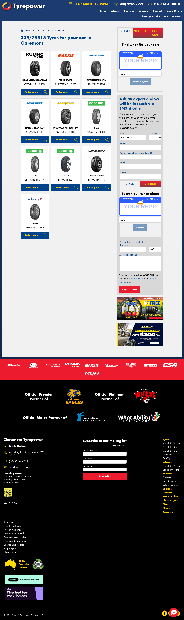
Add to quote (31, 92)
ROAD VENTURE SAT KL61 (34, 80)
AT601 (35, 223)
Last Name (87, 466)
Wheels (115, 10)
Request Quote (129, 289)
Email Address (90, 450)
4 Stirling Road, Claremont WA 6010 (26, 453)
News (166, 16)
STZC (96, 128)
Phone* (135, 152)
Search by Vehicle (171, 443)
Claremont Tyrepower (90, 4)
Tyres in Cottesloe (12, 526)
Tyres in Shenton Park (14, 533)
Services (129, 10)
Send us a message (19, 467)
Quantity (153, 133)
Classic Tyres (147, 16)
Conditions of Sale (38, 615)
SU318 (65, 175)
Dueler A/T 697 (96, 175)
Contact (157, 10)
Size (121, 133)
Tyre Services (169, 481)
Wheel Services (170, 484)
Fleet (158, 16)
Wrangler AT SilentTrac (66, 128)
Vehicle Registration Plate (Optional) (131, 244)
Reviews (176, 16)
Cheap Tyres (10, 552)
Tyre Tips (167, 458)
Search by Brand (171, 450)
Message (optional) (128, 254)
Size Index (9, 522)
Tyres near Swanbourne (15, 541)
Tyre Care (167, 454)
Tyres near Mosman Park (16, 537)
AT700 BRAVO (66, 80)
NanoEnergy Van (96, 80)
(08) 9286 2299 (131, 4)
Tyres (103, 10)
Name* (123, 143)
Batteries (167, 477)
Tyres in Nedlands (12, 529)
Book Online (174, 10)
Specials (143, 10)
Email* (122, 162)
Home (25, 30)
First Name (87, 458)
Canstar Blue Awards (14, 544)
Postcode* (124, 172)
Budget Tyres (10, 548)
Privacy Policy (137, 278)
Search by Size (170, 447)
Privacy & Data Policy (20, 615)
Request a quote (164, 4)
